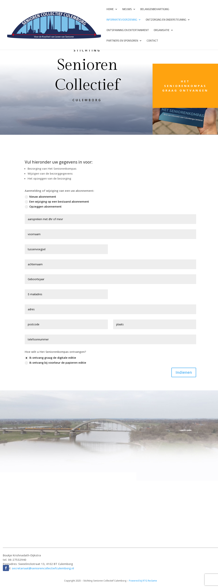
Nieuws (127, 9)
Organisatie (161, 30)
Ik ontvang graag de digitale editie (50, 358)
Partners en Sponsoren (122, 40)
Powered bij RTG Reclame (143, 580)
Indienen (184, 372)
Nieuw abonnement (40, 197)
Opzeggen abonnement (43, 207)
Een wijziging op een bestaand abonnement (57, 202)
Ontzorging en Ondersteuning (166, 19)
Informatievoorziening (122, 19)
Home (110, 9)
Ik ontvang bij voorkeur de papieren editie (55, 363)
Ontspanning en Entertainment (128, 30)
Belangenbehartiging (154, 9)
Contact (152, 40)
